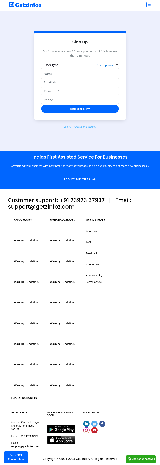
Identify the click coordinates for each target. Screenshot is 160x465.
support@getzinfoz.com (25, 446)
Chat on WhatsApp (141, 459)
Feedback (92, 253)
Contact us (92, 264)
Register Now (80, 109)
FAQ (88, 242)
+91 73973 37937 (29, 436)
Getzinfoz (82, 459)
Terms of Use (94, 282)
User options (105, 65)
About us (91, 231)
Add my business (80, 179)
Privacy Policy (94, 275)
